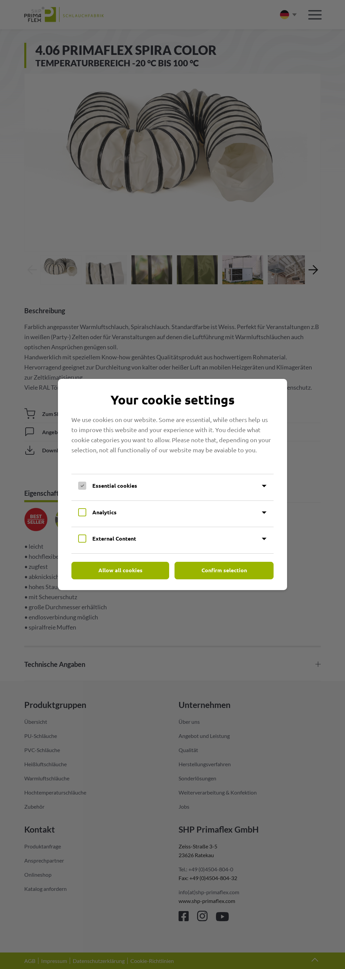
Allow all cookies (120, 570)
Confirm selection (224, 570)
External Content (114, 538)
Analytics (104, 512)
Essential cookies (114, 485)
